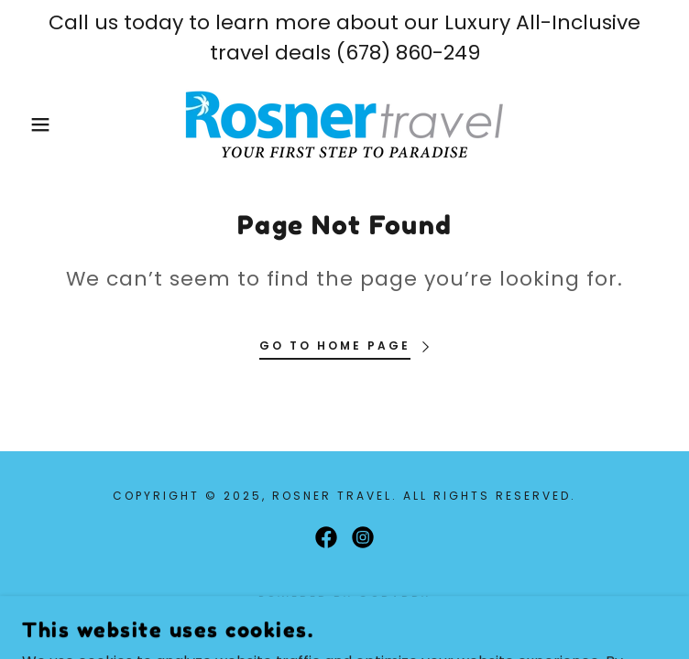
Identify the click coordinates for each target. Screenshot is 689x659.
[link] (344, 124)
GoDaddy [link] (394, 600)
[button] (44, 124)
